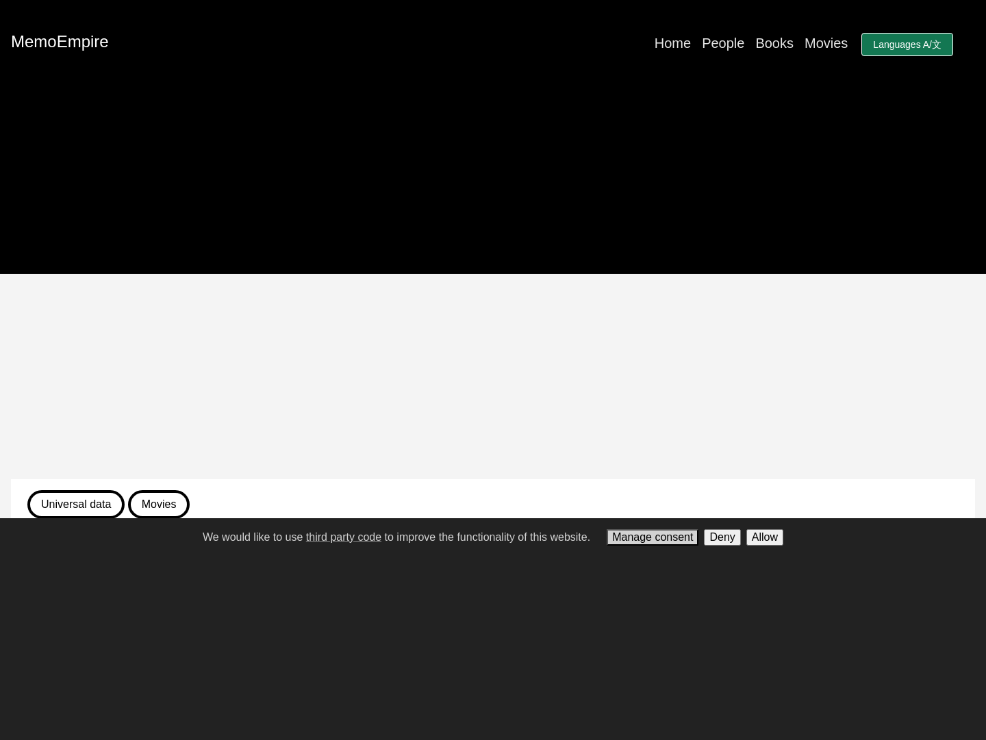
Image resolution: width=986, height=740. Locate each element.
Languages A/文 (907, 44)
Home (673, 43)
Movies (826, 43)
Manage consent (652, 537)
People (723, 43)
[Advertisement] (493, 376)
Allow (765, 537)
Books (774, 43)
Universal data (76, 504)
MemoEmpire (60, 41)
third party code (343, 537)
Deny (722, 537)
